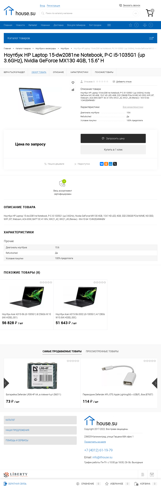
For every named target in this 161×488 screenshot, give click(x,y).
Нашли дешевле (54, 164)
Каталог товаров (80, 38)
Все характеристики (133, 107)
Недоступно (82, 164)
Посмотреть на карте (95, 442)
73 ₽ (12, 401)
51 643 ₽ (80, 325)
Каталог (33, 25)
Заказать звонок (131, 5)
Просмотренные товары (102, 351)
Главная (8, 25)
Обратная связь (15, 484)
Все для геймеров (76, 25)
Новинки (45, 25)
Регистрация (53, 5)
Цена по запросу (30, 144)
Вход (42, 5)
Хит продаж (95, 25)
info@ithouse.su (102, 457)
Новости (20, 25)
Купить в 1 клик (113, 149)
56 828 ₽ (26, 325)
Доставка (59, 25)
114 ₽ (65, 401)
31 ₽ (115, 401)
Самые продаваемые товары (62, 351)
